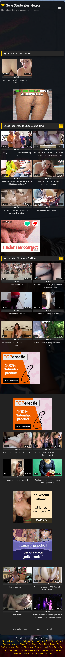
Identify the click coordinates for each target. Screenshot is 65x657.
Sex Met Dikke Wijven (30, 650)
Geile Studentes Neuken (21, 5)
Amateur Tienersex (24, 647)
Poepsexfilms (41, 647)
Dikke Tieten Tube (54, 641)
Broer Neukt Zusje (47, 644)
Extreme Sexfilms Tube (33, 641)
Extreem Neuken (10, 644)
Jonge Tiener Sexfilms (42, 653)
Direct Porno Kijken (28, 644)
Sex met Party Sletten (51, 650)
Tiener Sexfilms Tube (11, 641)
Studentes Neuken (21, 653)
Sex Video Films (11, 650)
